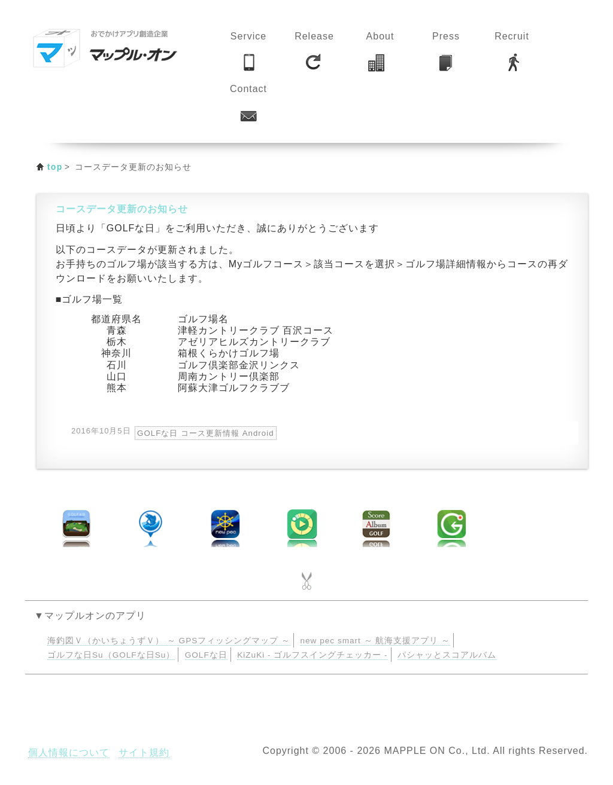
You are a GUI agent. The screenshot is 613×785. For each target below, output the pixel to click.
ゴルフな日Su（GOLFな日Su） (111, 654)
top (55, 167)
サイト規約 (144, 752)
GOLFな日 (206, 654)
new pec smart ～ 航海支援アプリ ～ (376, 640)
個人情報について (69, 752)
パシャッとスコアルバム (446, 654)
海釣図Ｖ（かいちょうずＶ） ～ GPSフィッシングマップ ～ (168, 640)
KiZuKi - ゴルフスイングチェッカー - (312, 654)
